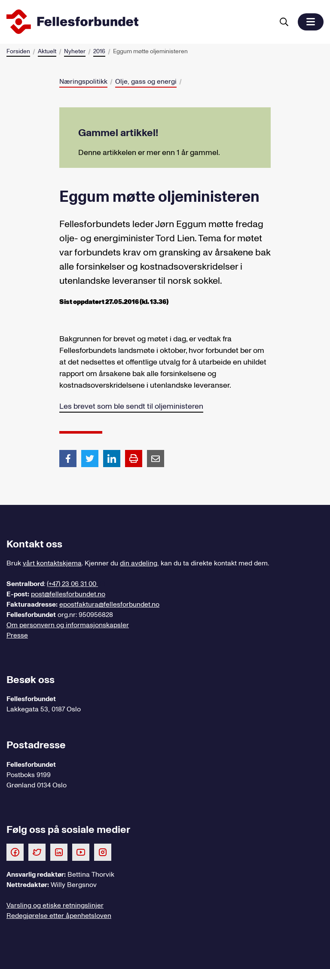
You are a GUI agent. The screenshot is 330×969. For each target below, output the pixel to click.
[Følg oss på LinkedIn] (58, 852)
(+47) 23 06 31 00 (72, 584)
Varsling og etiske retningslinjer (55, 905)
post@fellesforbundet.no (68, 594)
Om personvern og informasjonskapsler (67, 625)
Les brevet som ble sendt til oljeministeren (131, 406)
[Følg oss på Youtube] (80, 852)
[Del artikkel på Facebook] (67, 458)
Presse (17, 635)
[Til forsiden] (138, 21)
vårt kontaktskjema (52, 563)
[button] (311, 21)
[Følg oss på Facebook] (15, 852)
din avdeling (138, 563)
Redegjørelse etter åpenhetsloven (58, 915)
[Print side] (133, 458)
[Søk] (284, 21)
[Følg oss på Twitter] (37, 852)
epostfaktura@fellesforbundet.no (109, 604)
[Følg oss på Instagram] (102, 852)
